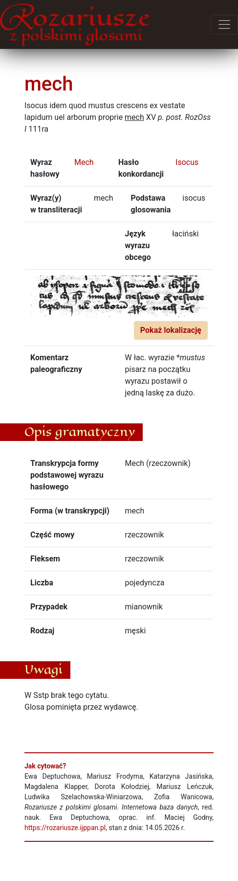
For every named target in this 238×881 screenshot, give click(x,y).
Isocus (186, 162)
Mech (84, 162)
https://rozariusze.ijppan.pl (65, 828)
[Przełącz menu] (224, 24)
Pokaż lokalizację (170, 330)
